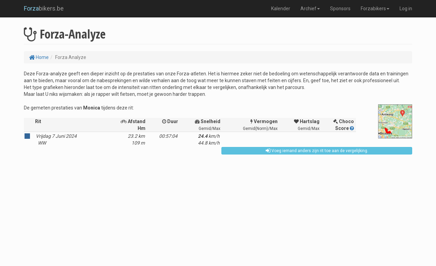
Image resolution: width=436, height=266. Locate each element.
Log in (406, 8)
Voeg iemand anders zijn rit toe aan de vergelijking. (317, 150)
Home (39, 57)
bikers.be (44, 8)
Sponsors (340, 8)
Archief (310, 8)
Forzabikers (375, 8)
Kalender (280, 8)
